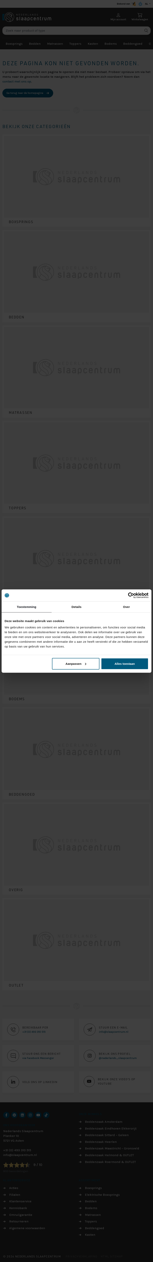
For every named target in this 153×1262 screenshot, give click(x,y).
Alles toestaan (125, 663)
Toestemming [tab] (26, 607)
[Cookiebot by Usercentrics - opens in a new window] (131, 595)
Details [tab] (76, 607)
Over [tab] (126, 607)
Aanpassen (76, 663)
